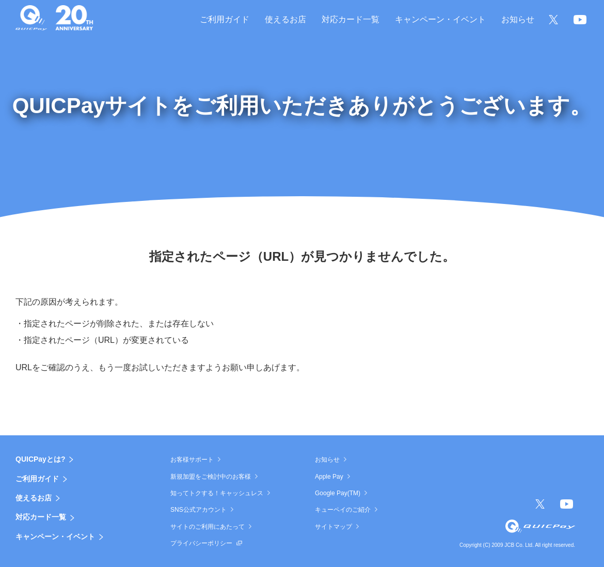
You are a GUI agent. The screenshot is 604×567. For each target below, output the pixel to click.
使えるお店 (33, 498)
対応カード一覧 (40, 517)
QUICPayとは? (40, 459)
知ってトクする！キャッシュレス (216, 493)
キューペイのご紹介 (343, 509)
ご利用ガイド (37, 479)
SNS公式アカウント (198, 509)
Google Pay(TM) (337, 493)
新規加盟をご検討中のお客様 (210, 476)
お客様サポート (192, 459)
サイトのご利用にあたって (207, 526)
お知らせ (327, 459)
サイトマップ (333, 526)
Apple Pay (329, 476)
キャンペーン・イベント (55, 536)
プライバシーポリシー (201, 543)
